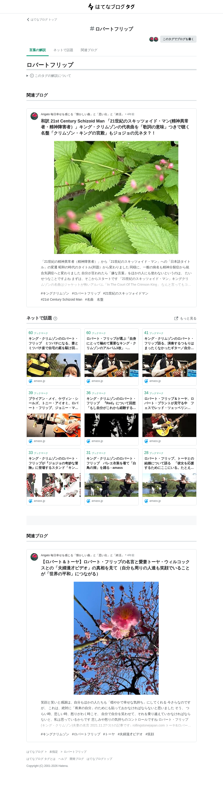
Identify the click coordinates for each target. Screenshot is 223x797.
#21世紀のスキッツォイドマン (125, 293)
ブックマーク (38, 333)
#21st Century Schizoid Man (61, 299)
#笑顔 (150, 734)
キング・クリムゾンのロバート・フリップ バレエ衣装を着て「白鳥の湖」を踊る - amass (111, 463)
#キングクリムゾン (55, 293)
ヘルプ (62, 758)
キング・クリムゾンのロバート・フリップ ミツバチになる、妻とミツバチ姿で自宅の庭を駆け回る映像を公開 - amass (53, 344)
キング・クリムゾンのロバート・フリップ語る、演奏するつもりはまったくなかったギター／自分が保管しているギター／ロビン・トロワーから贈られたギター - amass (169, 344)
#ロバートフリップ (86, 293)
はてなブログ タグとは (41, 758)
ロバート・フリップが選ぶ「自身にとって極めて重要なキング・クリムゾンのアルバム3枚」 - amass (111, 344)
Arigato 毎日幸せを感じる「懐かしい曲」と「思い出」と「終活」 (82, 114)
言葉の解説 (37, 50)
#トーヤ (109, 734)
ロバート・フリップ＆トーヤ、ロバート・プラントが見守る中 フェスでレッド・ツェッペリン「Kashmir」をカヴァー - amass (169, 404)
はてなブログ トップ (41, 19)
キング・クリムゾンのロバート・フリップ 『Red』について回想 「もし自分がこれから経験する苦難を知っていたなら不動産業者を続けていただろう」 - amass (111, 404)
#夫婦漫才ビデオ (130, 734)
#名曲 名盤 (94, 299)
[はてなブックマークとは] (55, 318)
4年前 (131, 114)
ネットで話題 (63, 50)
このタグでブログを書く (178, 39)
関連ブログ (89, 50)
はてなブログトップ (99, 758)
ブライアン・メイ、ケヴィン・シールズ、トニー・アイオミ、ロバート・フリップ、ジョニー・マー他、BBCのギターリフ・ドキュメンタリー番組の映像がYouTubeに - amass (54, 404)
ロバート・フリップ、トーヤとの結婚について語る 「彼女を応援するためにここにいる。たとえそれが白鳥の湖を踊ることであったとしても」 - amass (169, 463)
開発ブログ (77, 758)
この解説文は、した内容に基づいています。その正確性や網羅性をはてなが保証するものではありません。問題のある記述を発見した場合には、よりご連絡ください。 (48, 76)
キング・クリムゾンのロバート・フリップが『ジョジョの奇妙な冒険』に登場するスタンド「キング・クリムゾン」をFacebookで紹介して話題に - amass (53, 463)
